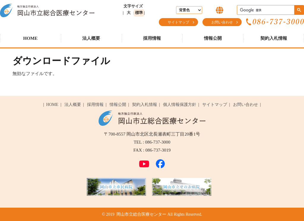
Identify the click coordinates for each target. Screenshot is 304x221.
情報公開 (213, 38)
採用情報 (152, 38)
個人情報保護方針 (179, 104)
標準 (139, 12)
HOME (30, 38)
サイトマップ (178, 22)
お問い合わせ (222, 22)
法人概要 (91, 38)
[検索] (270, 10)
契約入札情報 (273, 38)
